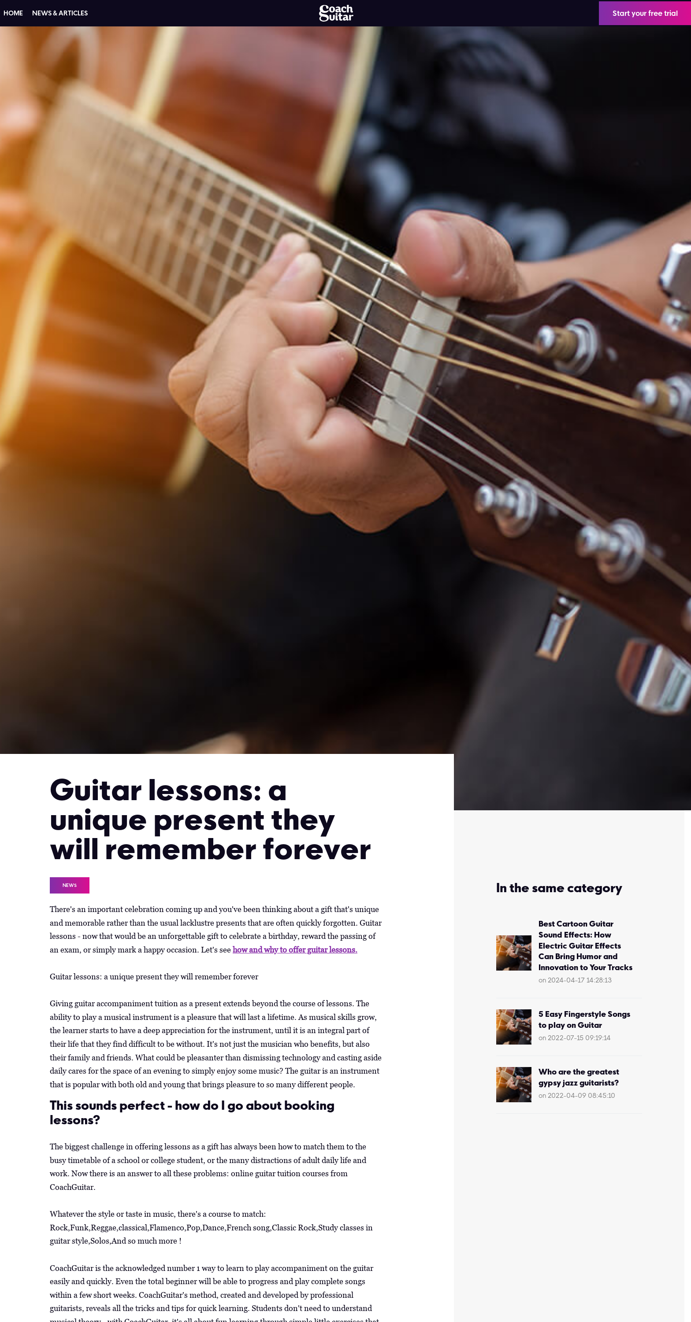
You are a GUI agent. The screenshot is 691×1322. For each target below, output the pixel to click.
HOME (13, 13)
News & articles (60, 13)
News (70, 885)
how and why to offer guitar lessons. (295, 949)
